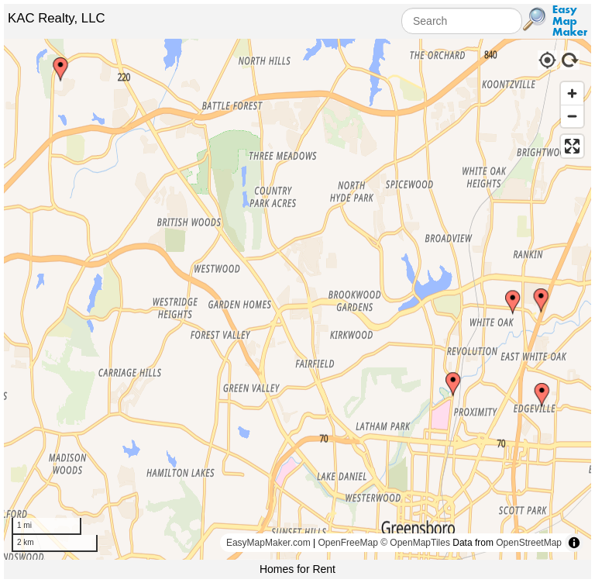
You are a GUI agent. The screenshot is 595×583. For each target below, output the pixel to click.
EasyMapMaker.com (268, 542)
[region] (297, 299)
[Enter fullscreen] (572, 146)
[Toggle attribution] (574, 542)
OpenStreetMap (529, 542)
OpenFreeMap (347, 542)
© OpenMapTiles (415, 542)
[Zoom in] (572, 93)
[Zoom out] (572, 116)
